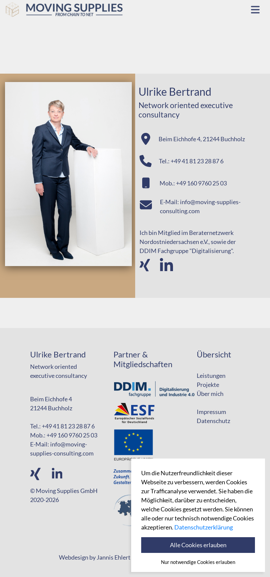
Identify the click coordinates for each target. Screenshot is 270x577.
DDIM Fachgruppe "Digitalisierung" (186, 250)
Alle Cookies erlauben (198, 545)
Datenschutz (213, 420)
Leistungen (211, 375)
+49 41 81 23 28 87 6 (197, 161)
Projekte (208, 384)
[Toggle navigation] (255, 9)
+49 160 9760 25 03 (201, 183)
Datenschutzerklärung (203, 527)
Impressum (211, 411)
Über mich (210, 393)
